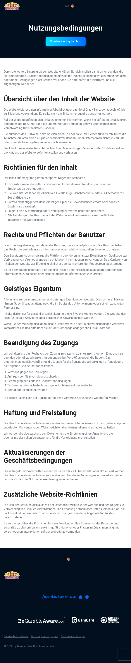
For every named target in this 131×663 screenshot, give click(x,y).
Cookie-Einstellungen (73, 636)
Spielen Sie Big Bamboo (65, 41)
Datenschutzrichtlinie (16, 636)
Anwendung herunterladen (65, 596)
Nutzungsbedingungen (44, 636)
